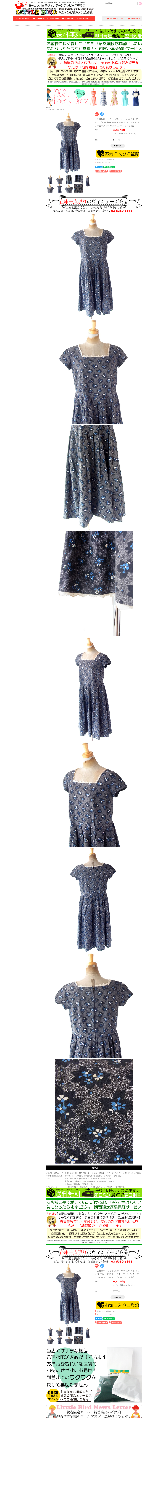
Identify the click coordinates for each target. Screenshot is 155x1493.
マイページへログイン (117, 19)
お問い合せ (54, 19)
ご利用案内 (40, 19)
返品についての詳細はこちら (106, 159)
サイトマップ (84, 19)
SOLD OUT (51, 109)
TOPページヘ (24, 19)
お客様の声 (69, 19)
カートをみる (135, 19)
